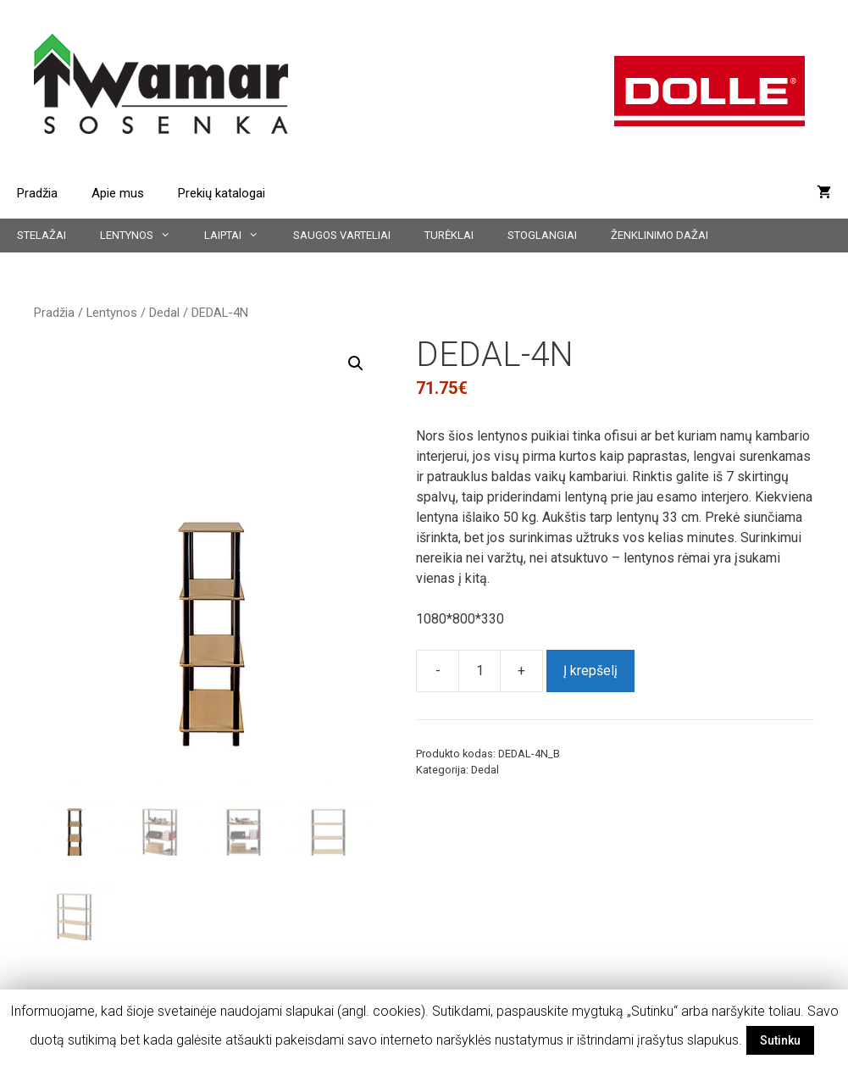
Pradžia (37, 193)
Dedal (164, 312)
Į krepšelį (590, 671)
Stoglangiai (542, 235)
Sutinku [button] (780, 1040)
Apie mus (117, 193)
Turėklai (449, 235)
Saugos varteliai (342, 235)
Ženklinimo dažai (659, 235)
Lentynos (143, 235)
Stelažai (41, 235)
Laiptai (239, 235)
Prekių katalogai (221, 193)
